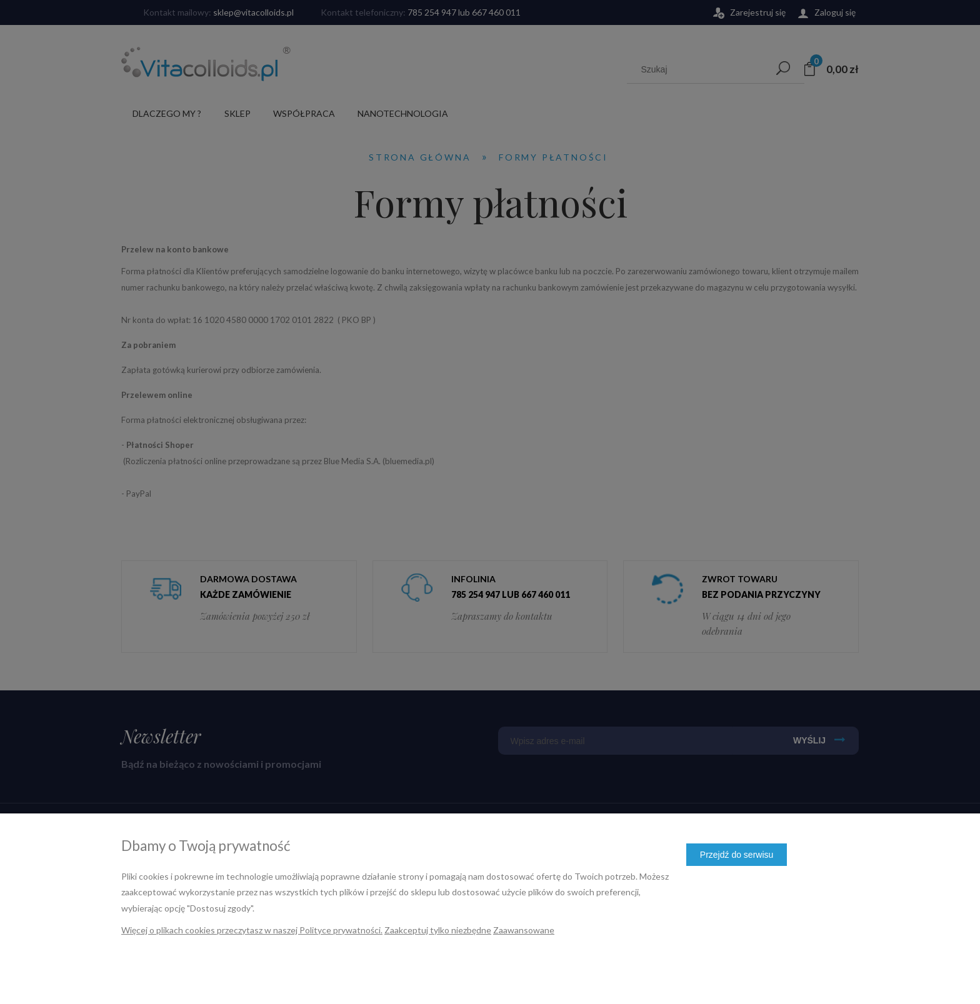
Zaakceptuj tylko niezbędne (437, 930)
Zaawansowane (523, 930)
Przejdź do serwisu (737, 855)
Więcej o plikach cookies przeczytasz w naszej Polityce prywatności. (251, 930)
